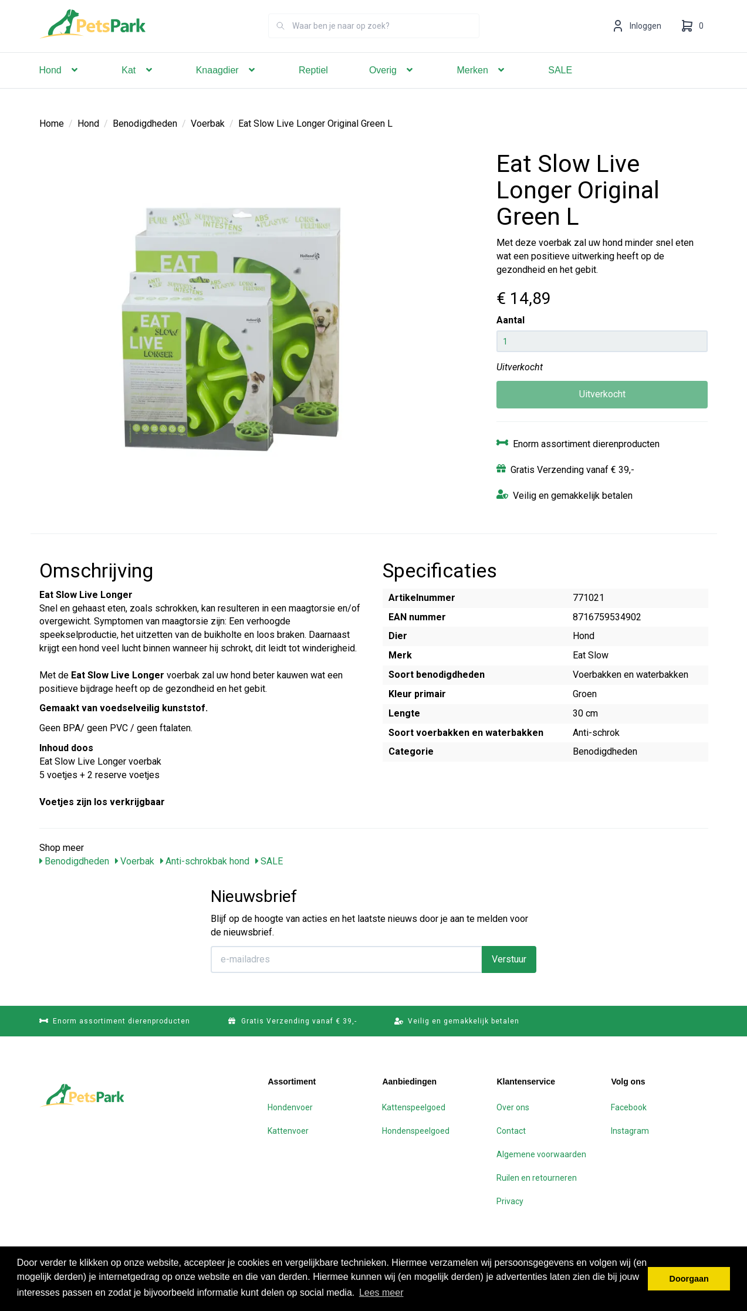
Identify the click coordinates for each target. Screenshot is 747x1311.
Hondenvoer (290, 1106)
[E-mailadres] (346, 958)
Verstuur (509, 958)
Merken (482, 87)
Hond (60, 87)
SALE (560, 87)
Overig (392, 87)
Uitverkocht (602, 393)
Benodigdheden (145, 123)
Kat (137, 87)
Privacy (509, 1200)
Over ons (512, 1106)
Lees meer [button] (381, 1293)
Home (51, 123)
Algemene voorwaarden (541, 1153)
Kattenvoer (288, 1130)
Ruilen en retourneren (536, 1177)
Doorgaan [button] (689, 1278)
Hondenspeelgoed (415, 1130)
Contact (511, 1130)
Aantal (510, 319)
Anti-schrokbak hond (204, 860)
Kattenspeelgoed (413, 1106)
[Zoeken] (280, 42)
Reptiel (313, 87)
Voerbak (208, 123)
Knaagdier (227, 87)
